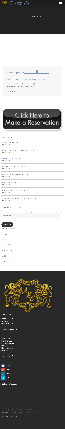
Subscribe (7, 224)
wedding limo (43, 72)
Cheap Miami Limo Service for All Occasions (14, 190)
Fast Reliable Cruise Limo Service (11, 158)
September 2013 (6, 250)
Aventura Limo (6, 338)
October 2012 (5, 261)
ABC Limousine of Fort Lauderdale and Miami (18, 410)
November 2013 (6, 245)
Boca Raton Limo (6, 341)
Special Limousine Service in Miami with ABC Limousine (18, 150)
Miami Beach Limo (7, 348)
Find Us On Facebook (9, 384)
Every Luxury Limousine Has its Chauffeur (14, 166)
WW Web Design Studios (15, 412)
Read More (12, 91)
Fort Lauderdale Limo (7, 343)
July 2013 (4, 256)
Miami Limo (5, 345)
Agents (33, 412)
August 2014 (5, 239)
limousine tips (30, 72)
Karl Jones (20, 73)
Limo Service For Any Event (9, 142)
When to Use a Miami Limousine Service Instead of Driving (19, 198)
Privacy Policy (26, 412)
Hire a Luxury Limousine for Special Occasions (15, 174)
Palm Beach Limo (6, 350)
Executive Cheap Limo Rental (10, 182)
